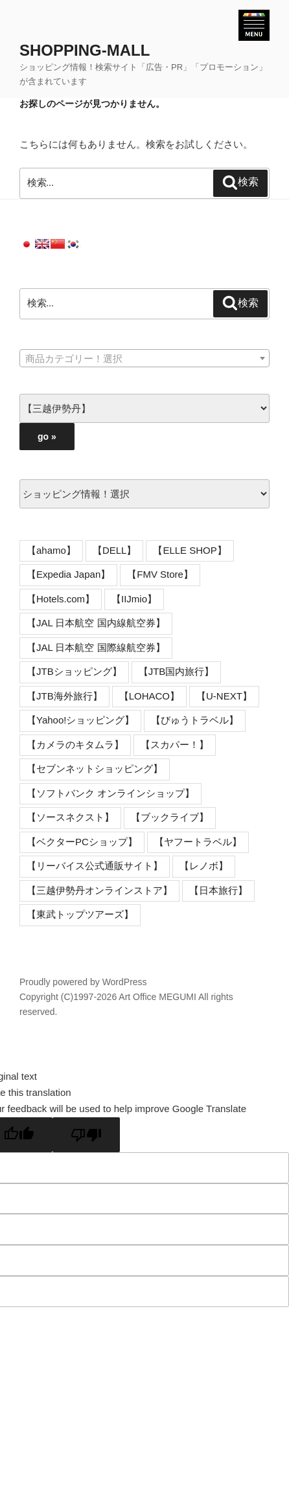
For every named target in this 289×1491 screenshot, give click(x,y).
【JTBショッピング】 (74, 671)
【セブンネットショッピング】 (95, 768)
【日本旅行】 (218, 890)
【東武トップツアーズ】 (80, 914)
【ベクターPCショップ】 (82, 841)
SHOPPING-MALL (84, 50)
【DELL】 (115, 550)
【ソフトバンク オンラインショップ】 (110, 793)
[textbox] (144, 359)
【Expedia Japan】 (68, 574)
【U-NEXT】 (224, 695)
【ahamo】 (51, 550)
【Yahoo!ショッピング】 (80, 719)
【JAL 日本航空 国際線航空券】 (96, 647)
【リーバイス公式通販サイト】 (95, 865)
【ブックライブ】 (170, 817)
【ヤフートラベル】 (198, 841)
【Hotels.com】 (61, 598)
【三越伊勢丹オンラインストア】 (99, 890)
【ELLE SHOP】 (189, 550)
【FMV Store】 (160, 574)
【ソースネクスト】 (70, 817)
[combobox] (144, 358)
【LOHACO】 (149, 695)
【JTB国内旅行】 (176, 671)
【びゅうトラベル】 (194, 719)
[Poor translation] (86, 1134)
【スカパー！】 (175, 744)
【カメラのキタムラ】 (75, 744)
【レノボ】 (203, 865)
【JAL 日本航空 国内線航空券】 (96, 622)
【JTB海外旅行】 (64, 695)
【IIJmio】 (134, 598)
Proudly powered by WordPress (83, 982)
